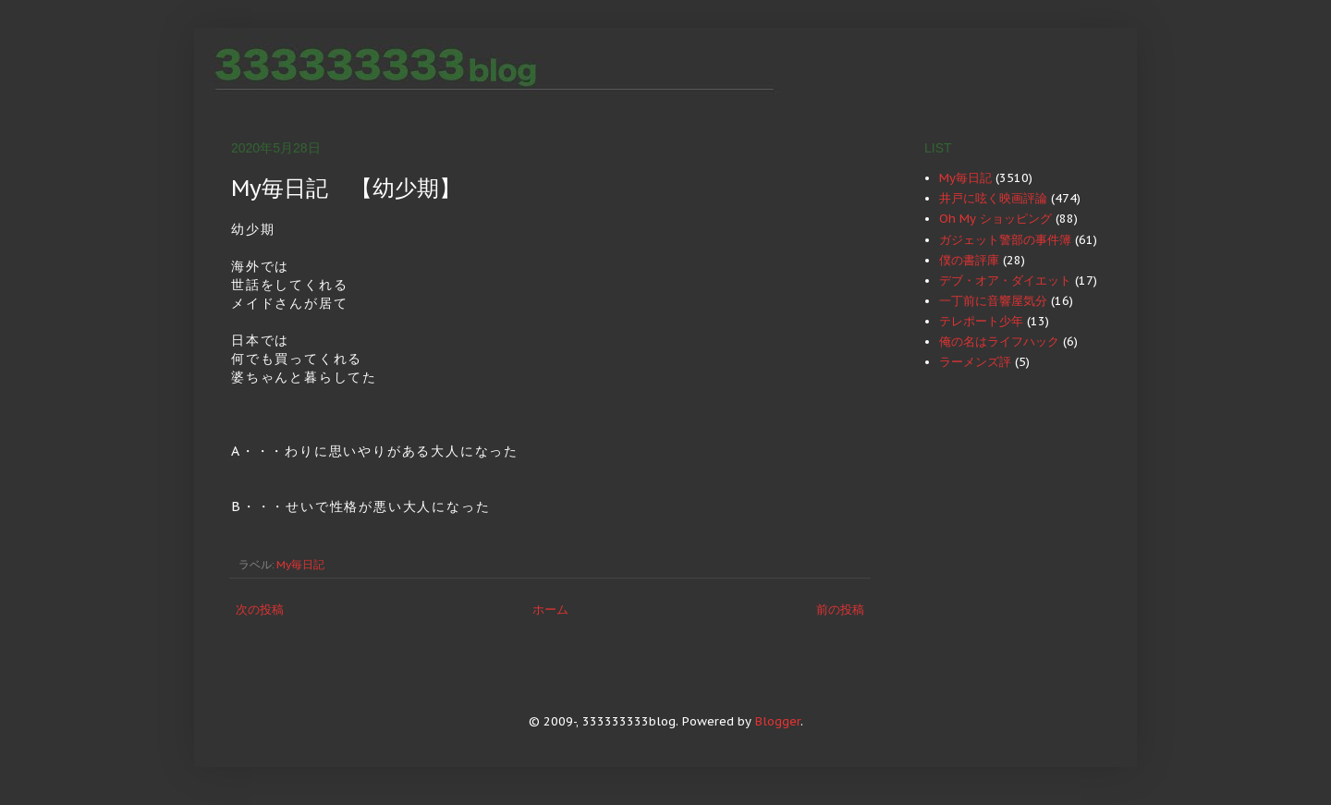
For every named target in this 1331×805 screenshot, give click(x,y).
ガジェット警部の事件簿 (1005, 240)
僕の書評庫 (969, 260)
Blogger (777, 721)
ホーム (550, 609)
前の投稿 (840, 609)
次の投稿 (260, 609)
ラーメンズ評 (975, 362)
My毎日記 (300, 564)
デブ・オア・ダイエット (1005, 280)
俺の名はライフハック (999, 341)
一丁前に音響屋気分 (993, 301)
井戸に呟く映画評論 (993, 198)
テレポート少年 (981, 321)
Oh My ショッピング (995, 218)
